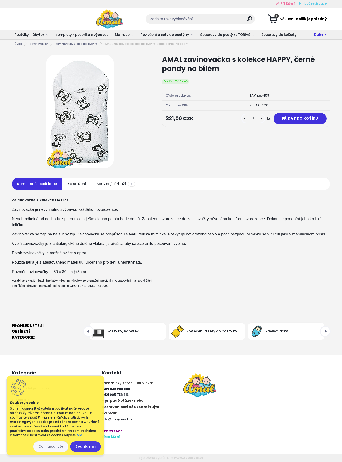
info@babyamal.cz (117, 419)
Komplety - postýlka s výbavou (82, 34)
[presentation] (88, 331)
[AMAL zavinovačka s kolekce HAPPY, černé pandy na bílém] (80, 111)
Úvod (18, 44)
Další (318, 34)
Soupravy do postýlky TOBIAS (225, 34)
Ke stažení (77, 183)
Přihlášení (288, 3)
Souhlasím (85, 446)
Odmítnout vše (51, 446)
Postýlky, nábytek (29, 34)
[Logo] (38, 19)
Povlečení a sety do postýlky (165, 34)
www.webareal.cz (188, 457)
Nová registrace (315, 3)
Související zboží (116, 184)
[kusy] (252, 119)
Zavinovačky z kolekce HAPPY (76, 44)
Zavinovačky (39, 44)
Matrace (122, 34)
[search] (214, 20)
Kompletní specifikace (37, 183)
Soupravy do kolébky (279, 34)
